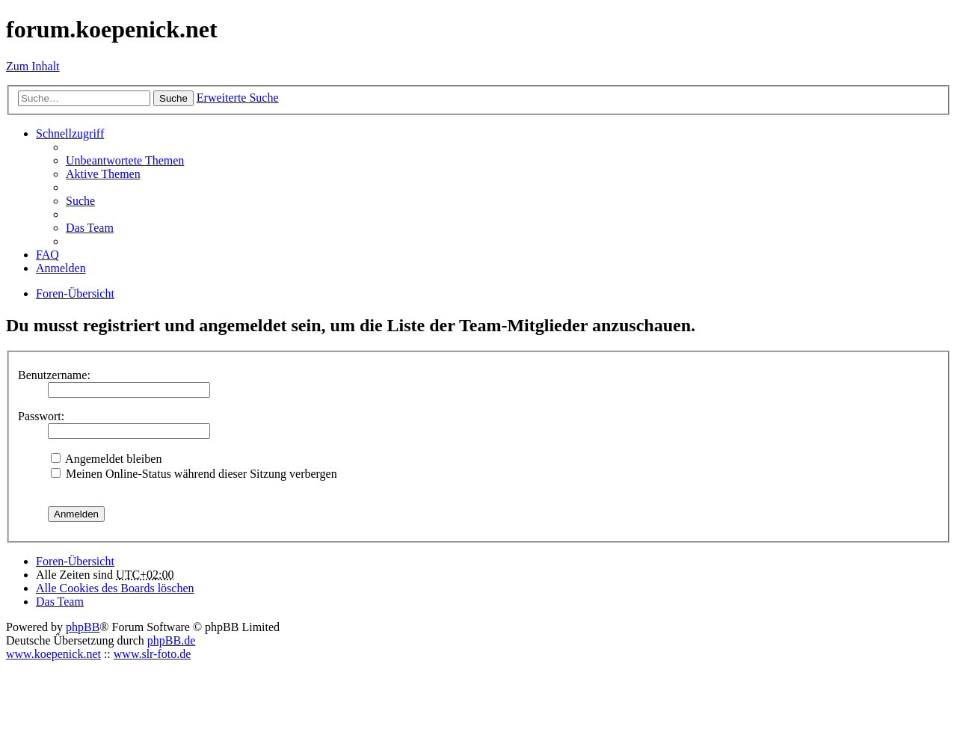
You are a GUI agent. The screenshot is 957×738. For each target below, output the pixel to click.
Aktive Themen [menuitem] (103, 173)
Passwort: (41, 416)
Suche (173, 98)
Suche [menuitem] (80, 200)
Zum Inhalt (33, 66)
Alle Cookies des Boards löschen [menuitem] (115, 588)
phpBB (82, 627)
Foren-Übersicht (75, 561)
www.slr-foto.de (152, 654)
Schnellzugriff (70, 133)
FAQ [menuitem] (47, 254)
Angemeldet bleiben (106, 458)
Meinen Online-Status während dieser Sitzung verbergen (194, 473)
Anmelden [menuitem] (61, 268)
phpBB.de (171, 640)
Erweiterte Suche (238, 97)
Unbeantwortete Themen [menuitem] (125, 160)
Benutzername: (54, 375)
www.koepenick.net (53, 654)
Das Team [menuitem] (90, 227)
